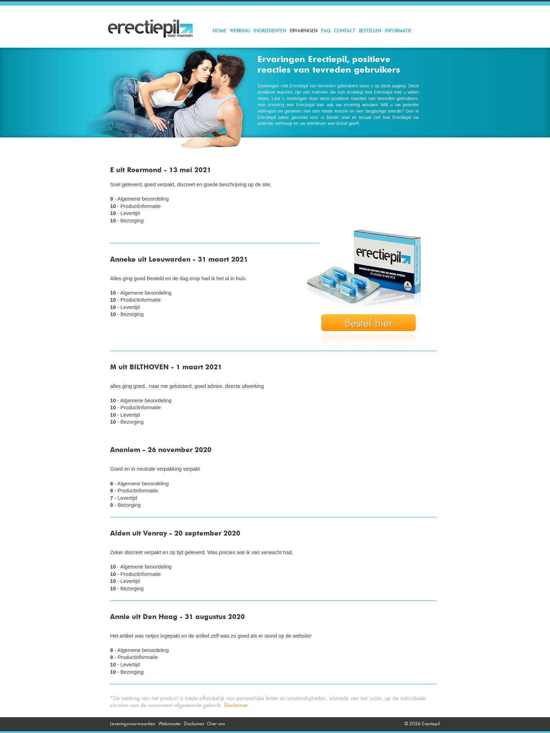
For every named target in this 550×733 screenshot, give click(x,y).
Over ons (216, 724)
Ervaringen (303, 31)
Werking (240, 31)
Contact (344, 31)
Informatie (398, 31)
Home (219, 31)
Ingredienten (270, 31)
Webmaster (169, 724)
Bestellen (370, 31)
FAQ (325, 31)
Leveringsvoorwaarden (132, 724)
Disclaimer (236, 705)
